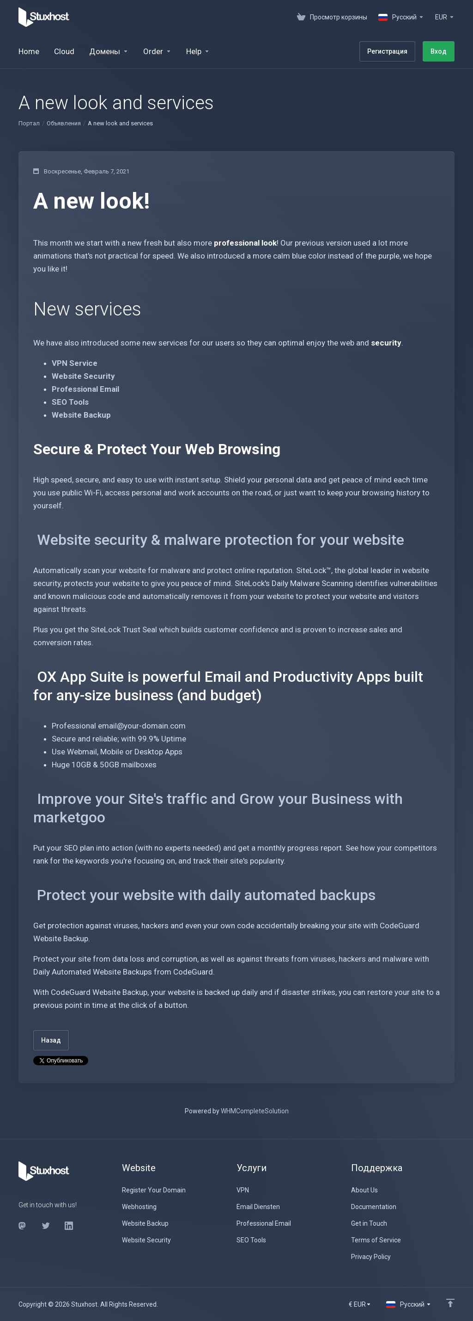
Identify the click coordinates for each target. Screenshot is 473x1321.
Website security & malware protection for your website (220, 540)
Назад (51, 1040)
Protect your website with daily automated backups (206, 895)
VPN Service (74, 363)
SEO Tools (70, 402)
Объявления (64, 123)
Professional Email (85, 389)
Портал (29, 123)
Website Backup (81, 415)
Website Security (83, 376)
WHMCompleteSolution (255, 1111)
